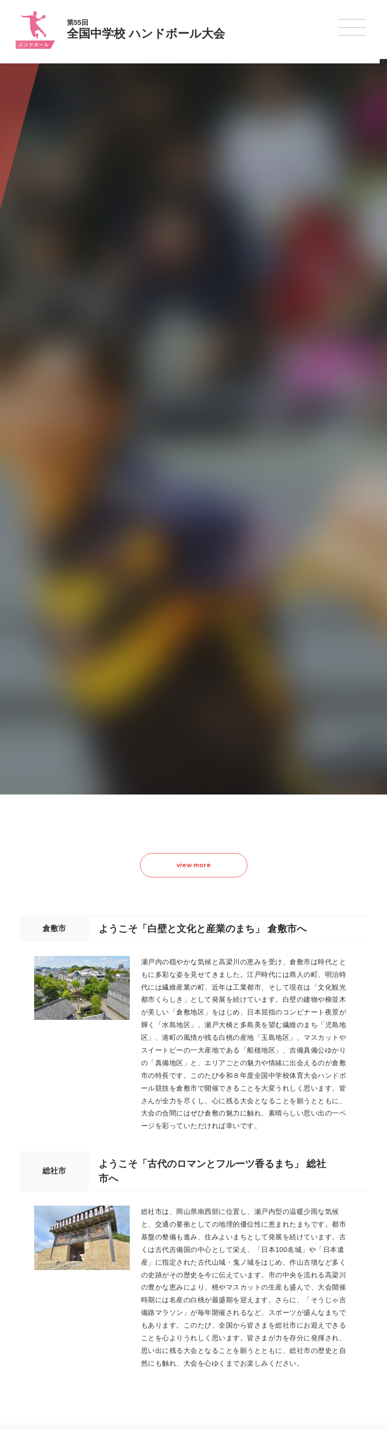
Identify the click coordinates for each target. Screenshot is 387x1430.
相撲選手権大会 (312, 1277)
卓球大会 (229, 1302)
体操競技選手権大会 (175, 1340)
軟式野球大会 (166, 1327)
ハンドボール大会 (172, 1315)
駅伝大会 (303, 1290)
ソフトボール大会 (241, 1328)
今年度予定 (57, 1264)
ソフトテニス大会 (241, 1290)
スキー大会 (306, 1302)
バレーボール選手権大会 (250, 1277)
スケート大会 (309, 1315)
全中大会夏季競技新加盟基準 (80, 1290)
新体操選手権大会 (241, 1264)
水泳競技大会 (166, 1277)
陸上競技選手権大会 (175, 1264)
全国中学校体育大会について (83, 1237)
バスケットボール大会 (178, 1290)
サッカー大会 (166, 1302)
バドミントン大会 (241, 1315)
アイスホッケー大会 (318, 1328)
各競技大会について (177, 1237)
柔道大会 (229, 1340)
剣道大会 (303, 1264)
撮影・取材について (68, 1302)
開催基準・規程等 (65, 1277)
